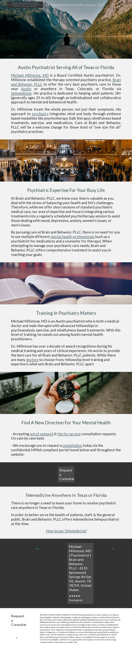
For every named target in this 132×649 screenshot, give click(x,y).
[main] (66, 29)
